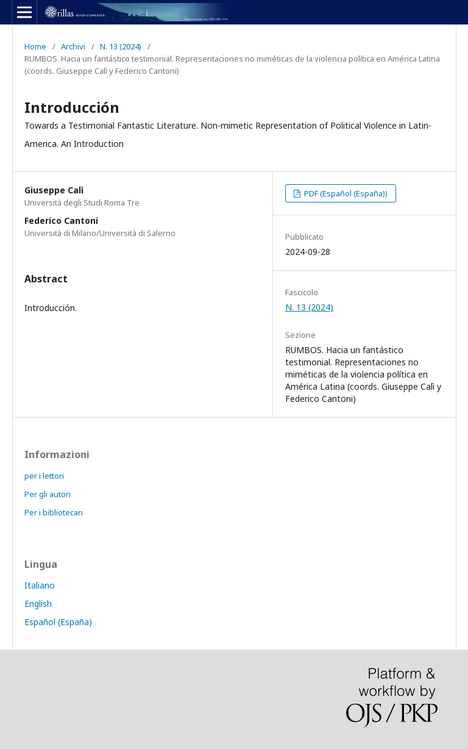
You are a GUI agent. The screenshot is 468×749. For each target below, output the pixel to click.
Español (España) (58, 622)
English (38, 603)
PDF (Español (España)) (345, 193)
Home (35, 46)
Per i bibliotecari (53, 512)
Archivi (73, 46)
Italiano (39, 585)
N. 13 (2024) (120, 46)
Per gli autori (47, 494)
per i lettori (44, 475)
